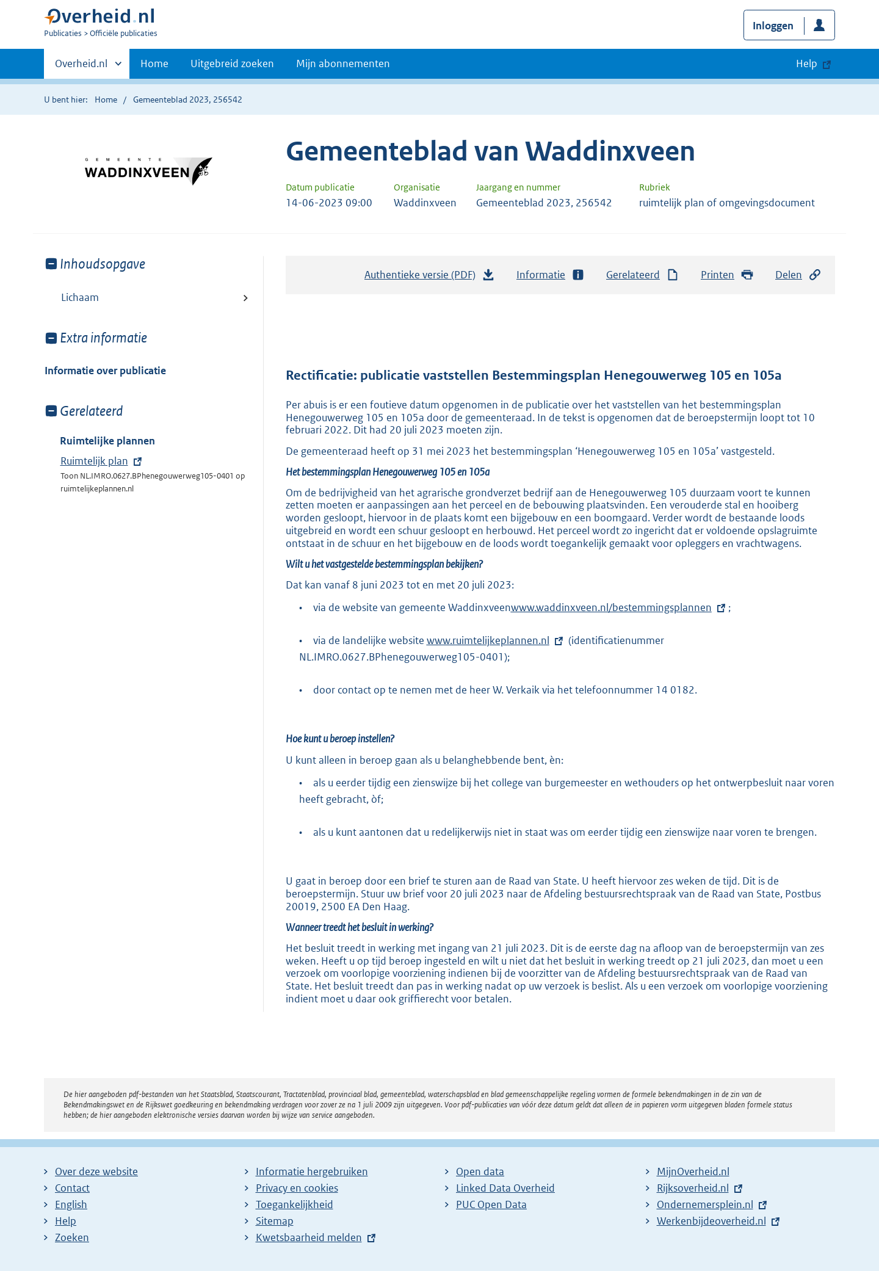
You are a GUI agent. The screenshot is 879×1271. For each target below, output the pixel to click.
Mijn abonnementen (343, 63)
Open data (480, 1171)
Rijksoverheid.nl (693, 1188)
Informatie (550, 275)
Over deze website (96, 1171)
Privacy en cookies (297, 1188)
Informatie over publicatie (105, 370)
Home (154, 63)
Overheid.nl (81, 67)
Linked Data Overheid (505, 1188)
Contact (72, 1188)
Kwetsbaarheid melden (309, 1237)
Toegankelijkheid (294, 1204)
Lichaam (80, 297)
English (71, 1204)
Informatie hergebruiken (312, 1171)
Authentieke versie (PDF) (429, 278)
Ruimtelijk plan (94, 461)
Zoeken (72, 1237)
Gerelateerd (642, 275)
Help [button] (806, 63)
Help (65, 1221)
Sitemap (275, 1221)
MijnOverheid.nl (693, 1171)
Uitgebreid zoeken (232, 63)
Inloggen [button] (773, 25)
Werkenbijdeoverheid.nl (711, 1221)
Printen (727, 275)
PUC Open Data (491, 1204)
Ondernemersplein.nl (705, 1204)
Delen (798, 275)
